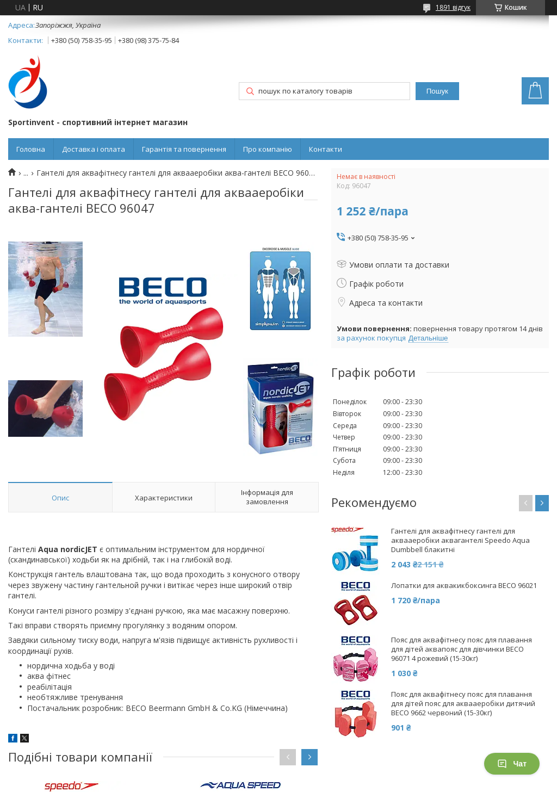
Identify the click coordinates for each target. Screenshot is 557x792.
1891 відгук (453, 7)
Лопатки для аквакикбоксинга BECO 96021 (464, 585)
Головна (30, 149)
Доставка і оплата (93, 149)
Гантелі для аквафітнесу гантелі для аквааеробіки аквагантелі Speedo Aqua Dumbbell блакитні (460, 540)
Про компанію (267, 149)
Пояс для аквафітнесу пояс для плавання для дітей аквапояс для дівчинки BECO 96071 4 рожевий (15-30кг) (461, 649)
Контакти (325, 149)
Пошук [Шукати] (437, 91)
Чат (512, 764)
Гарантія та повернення (184, 149)
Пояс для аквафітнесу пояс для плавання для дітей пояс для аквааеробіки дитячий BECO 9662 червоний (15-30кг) (463, 703)
